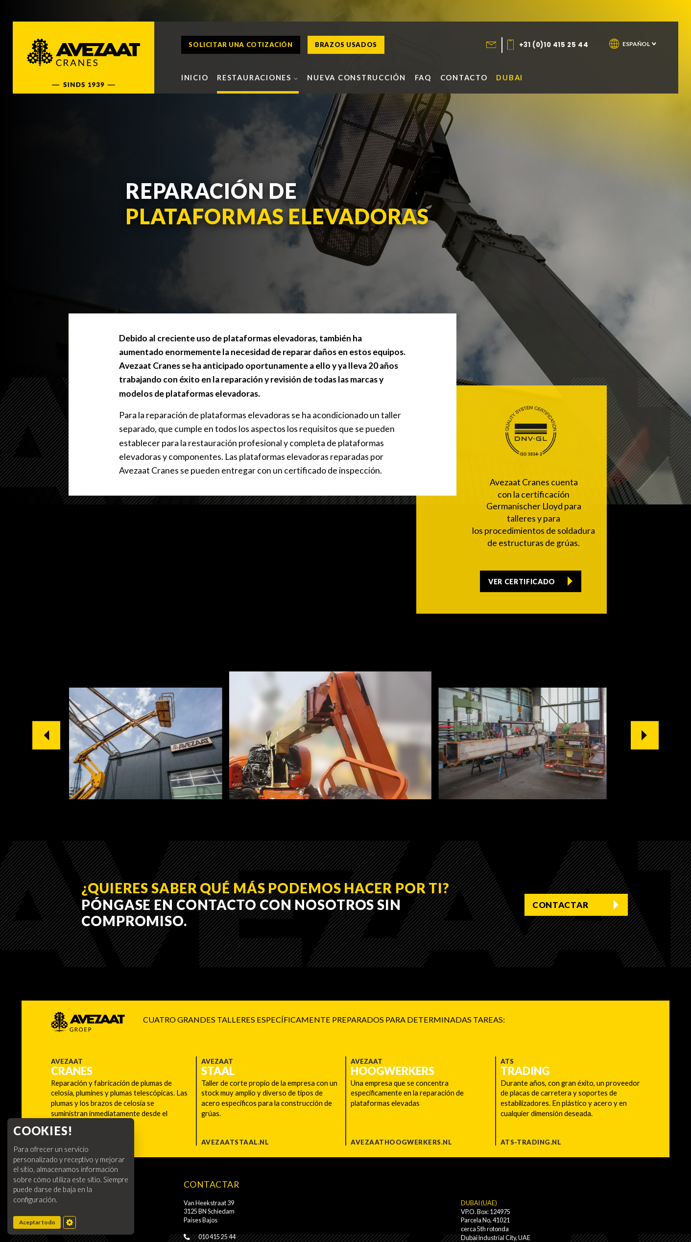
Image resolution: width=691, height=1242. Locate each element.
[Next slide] (645, 735)
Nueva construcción (356, 77)
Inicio (195, 77)
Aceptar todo (40, 1222)
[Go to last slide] (46, 735)
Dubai (509, 77)
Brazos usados (346, 45)
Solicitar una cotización (240, 45)
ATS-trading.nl (531, 1142)
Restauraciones (257, 77)
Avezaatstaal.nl (235, 1142)
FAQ (423, 77)
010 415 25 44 (210, 1237)
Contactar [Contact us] (559, 904)
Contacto (464, 77)
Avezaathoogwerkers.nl (401, 1142)
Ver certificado (522, 580)
